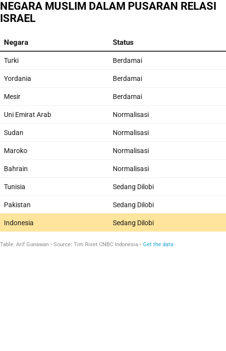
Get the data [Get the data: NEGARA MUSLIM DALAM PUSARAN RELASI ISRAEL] (158, 244)
